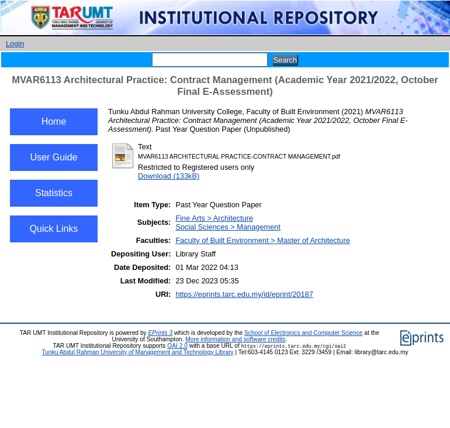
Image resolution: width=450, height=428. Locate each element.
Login (15, 43)
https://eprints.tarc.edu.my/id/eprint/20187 (244, 294)
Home (54, 121)
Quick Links (54, 229)
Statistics (53, 193)
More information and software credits (235, 339)
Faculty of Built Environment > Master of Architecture (262, 240)
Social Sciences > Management (228, 226)
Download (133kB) (168, 176)
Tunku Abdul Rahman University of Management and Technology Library (137, 352)
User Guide (54, 157)
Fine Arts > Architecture (214, 218)
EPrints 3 (160, 333)
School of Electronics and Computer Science (303, 333)
